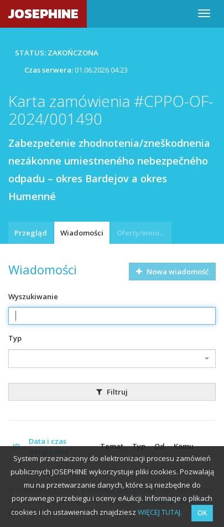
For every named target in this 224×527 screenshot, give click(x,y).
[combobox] (112, 358)
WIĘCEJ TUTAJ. (160, 512)
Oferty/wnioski (143, 233)
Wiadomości (81, 233)
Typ (15, 338)
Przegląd (30, 233)
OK (202, 513)
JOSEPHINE (43, 13)
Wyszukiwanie (33, 296)
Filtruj (112, 392)
